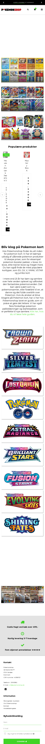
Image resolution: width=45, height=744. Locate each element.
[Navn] (22, 722)
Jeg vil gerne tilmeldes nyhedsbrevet (22, 733)
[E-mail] (22, 728)
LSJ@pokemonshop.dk (16, 685)
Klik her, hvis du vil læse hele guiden (26, 313)
